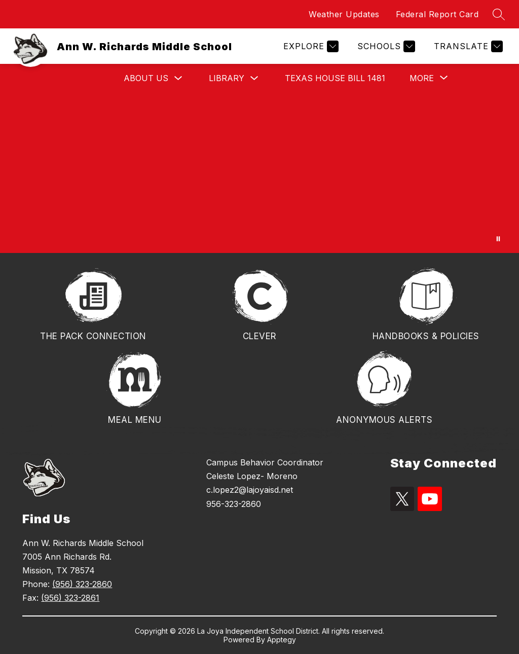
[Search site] (499, 14)
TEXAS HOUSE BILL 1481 (335, 78)
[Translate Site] (467, 46)
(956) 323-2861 (70, 598)
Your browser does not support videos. (259, 172)
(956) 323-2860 (82, 584)
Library (226, 78)
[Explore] (310, 46)
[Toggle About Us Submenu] (178, 78)
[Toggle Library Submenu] (254, 78)
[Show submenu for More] (422, 78)
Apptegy (281, 639)
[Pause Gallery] (498, 239)
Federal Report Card (437, 14)
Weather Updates (344, 14)
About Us (146, 78)
